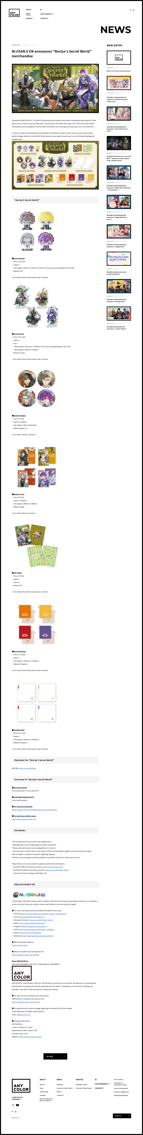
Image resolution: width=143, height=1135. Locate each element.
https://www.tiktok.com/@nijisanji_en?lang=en (37, 929)
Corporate (60, 1095)
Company (43, 1095)
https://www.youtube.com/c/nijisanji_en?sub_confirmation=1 (44, 914)
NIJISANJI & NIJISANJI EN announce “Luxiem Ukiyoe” (117, 328)
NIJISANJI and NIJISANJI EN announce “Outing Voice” (116, 300)
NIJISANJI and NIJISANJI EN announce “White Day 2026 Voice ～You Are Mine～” (119, 188)
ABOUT (29, 9)
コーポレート (117, 67)
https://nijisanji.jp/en (19, 945)
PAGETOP (118, 1116)
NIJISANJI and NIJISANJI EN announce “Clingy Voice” (116, 246)
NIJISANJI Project (81, 1084)
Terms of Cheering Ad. (121, 1088)
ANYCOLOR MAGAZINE (121, 1095)
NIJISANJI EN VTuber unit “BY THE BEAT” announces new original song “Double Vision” (119, 158)
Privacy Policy (118, 1079)
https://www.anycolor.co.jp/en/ (30, 1036)
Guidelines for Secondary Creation (120, 1084)
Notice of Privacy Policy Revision (119, 71)
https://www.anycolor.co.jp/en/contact (26, 1002)
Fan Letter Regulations (121, 1092)
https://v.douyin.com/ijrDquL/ (31, 932)
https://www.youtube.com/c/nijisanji (25, 955)
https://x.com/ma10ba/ (27, 768)
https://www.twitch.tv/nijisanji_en (32, 917)
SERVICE (29, 18)
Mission (42, 1084)
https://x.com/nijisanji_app (53, 867)
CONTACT (44, 18)
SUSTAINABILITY (46, 14)
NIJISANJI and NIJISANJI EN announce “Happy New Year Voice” (117, 217)
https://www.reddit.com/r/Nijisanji (32, 923)
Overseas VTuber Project (65, 1088)
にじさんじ (124, 93)
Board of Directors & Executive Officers (46, 1099)
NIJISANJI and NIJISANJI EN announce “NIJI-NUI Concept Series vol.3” (117, 99)
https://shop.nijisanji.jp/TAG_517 (24, 819)
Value (41, 1088)
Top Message (44, 1091)
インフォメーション (126, 67)
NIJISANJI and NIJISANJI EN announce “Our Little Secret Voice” (117, 129)
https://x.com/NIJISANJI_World (57, 870)
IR (41, 9)
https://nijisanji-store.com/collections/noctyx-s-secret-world (34, 809)
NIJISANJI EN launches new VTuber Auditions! (116, 273)
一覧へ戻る (49, 1056)
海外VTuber (25, 45)
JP (130, 10)
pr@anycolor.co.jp (23, 1014)
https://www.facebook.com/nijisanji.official (37, 936)
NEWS (28, 14)
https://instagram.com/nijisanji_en (34, 926)
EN (133, 10)
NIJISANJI (60, 1084)
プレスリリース (33, 45)
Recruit (59, 1091)
